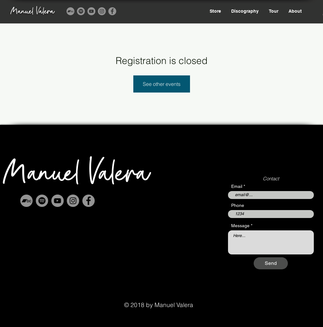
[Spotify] (81, 11)
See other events (161, 84)
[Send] (271, 263)
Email (236, 186)
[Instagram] (102, 11)
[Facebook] (112, 11)
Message (240, 225)
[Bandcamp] (70, 11)
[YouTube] (91, 11)
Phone (237, 205)
